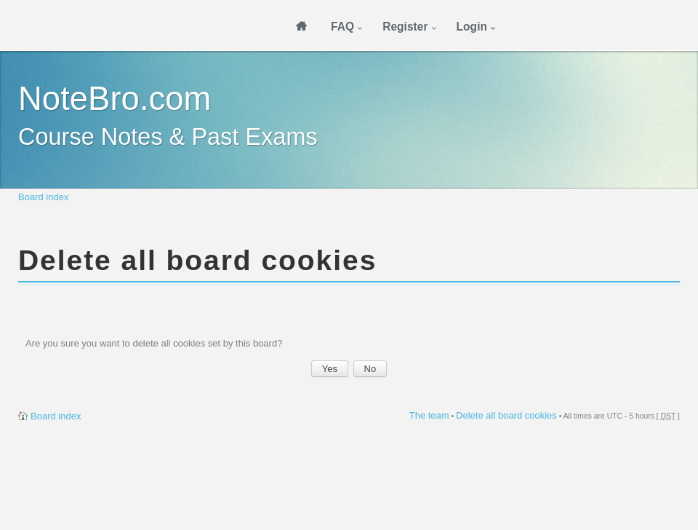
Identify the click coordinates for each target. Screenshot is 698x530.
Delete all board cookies (506, 415)
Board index (43, 196)
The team (429, 415)
